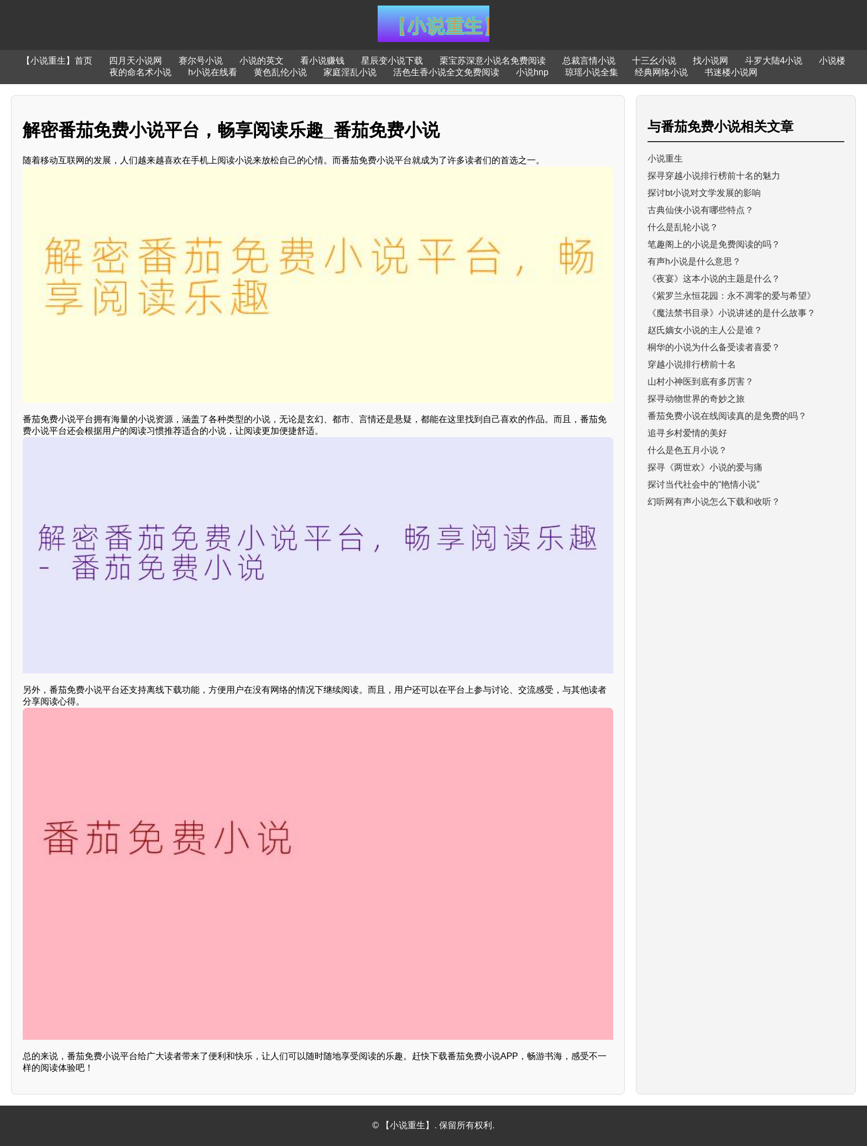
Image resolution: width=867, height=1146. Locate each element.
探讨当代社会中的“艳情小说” (703, 484)
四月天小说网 (135, 60)
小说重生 (665, 158)
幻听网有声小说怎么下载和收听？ (713, 501)
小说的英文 (261, 60)
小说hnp (532, 72)
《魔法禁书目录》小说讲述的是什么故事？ (731, 313)
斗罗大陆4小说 (774, 60)
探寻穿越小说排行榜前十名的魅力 (713, 175)
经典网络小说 (661, 72)
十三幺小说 (654, 60)
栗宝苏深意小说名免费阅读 (493, 60)
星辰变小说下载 (392, 60)
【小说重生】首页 (57, 60)
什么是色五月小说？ (687, 450)
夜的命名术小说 (140, 72)
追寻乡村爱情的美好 (687, 433)
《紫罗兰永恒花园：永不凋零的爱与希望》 (731, 295)
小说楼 (832, 60)
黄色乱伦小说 (280, 72)
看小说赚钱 (322, 60)
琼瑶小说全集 (591, 72)
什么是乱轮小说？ (682, 227)
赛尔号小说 (201, 60)
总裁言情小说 (588, 60)
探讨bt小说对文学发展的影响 (704, 193)
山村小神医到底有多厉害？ (700, 381)
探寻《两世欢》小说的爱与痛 (704, 467)
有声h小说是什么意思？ (694, 261)
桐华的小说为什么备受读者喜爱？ (713, 347)
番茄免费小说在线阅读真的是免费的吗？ (727, 416)
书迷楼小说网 (731, 72)
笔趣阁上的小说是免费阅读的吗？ (713, 244)
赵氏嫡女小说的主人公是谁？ (704, 330)
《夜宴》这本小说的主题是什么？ (713, 278)
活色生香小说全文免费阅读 (446, 72)
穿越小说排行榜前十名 (691, 364)
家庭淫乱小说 (350, 72)
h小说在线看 (212, 72)
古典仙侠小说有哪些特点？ (700, 210)
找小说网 (710, 60)
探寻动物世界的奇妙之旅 (696, 398)
